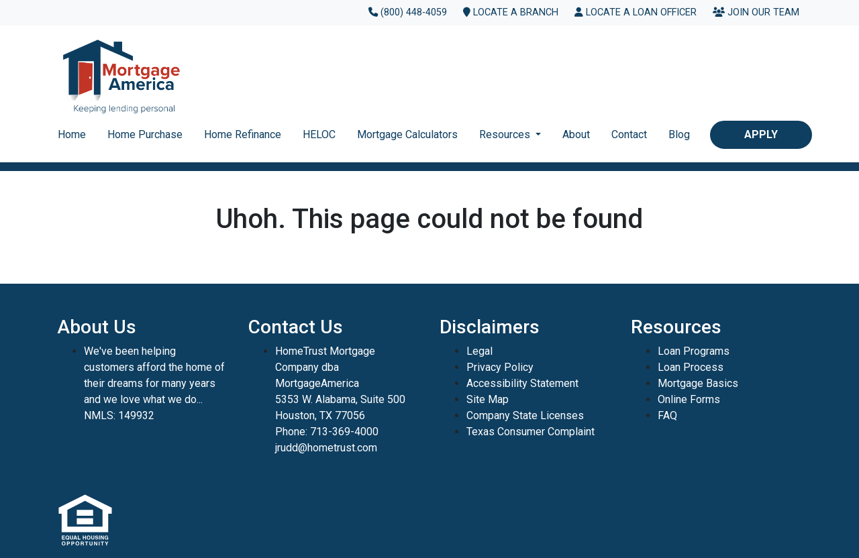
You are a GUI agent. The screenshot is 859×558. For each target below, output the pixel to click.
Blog (679, 134)
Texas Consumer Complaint (530, 431)
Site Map (487, 399)
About (576, 134)
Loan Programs (693, 351)
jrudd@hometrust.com (326, 447)
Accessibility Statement (522, 383)
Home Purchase (145, 134)
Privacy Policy (500, 367)
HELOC (319, 134)
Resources (506, 134)
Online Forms (689, 399)
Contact (629, 134)
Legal (479, 351)
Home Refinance (242, 134)
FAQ (667, 415)
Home (72, 134)
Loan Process (690, 367)
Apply (761, 134)
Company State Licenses (525, 415)
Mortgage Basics (698, 383)
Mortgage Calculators (407, 134)
